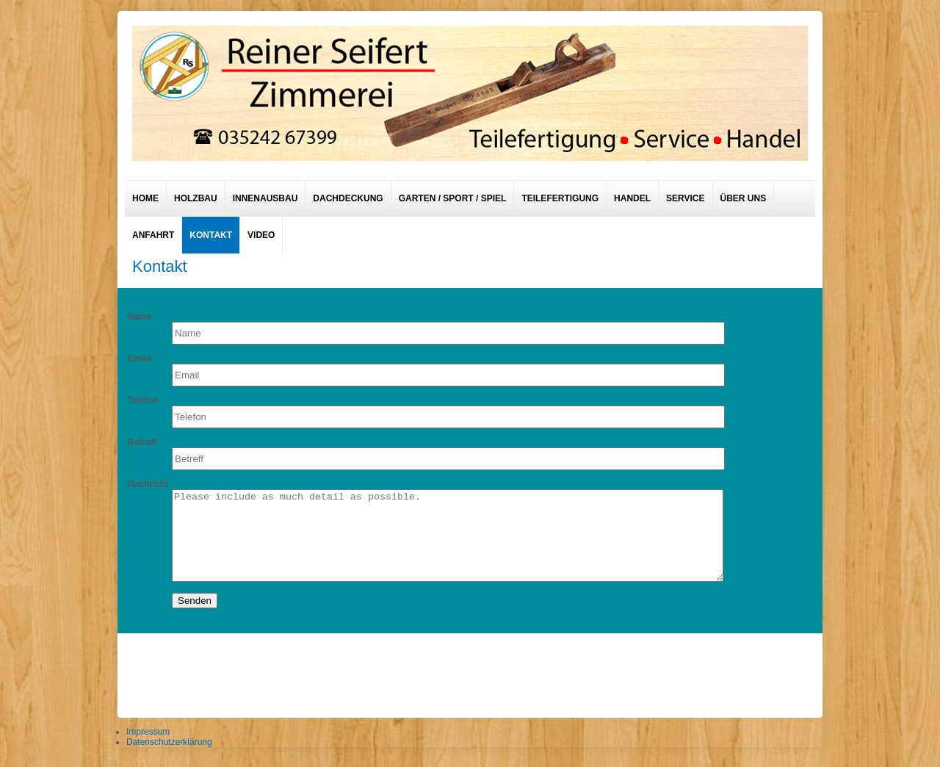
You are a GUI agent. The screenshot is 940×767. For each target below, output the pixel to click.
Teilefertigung (560, 198)
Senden (195, 600)
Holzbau (195, 198)
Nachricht (148, 484)
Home (145, 198)
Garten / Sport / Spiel (453, 198)
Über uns (743, 198)
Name (140, 317)
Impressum (148, 732)
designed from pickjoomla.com (470, 671)
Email (139, 358)
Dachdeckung (348, 198)
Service (685, 198)
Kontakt (210, 235)
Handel (632, 198)
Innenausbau (265, 198)
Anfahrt (153, 235)
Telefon (143, 400)
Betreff (142, 442)
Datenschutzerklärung (169, 742)
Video (261, 235)
